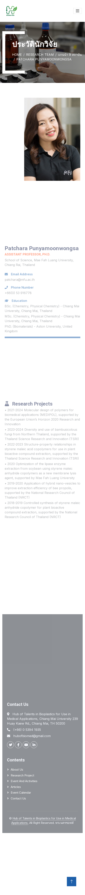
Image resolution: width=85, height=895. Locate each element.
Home (17, 55)
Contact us (18, 798)
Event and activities (24, 781)
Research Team (40, 55)
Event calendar (21, 792)
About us (17, 769)
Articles (16, 787)
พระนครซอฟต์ (64, 823)
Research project (22, 775)
